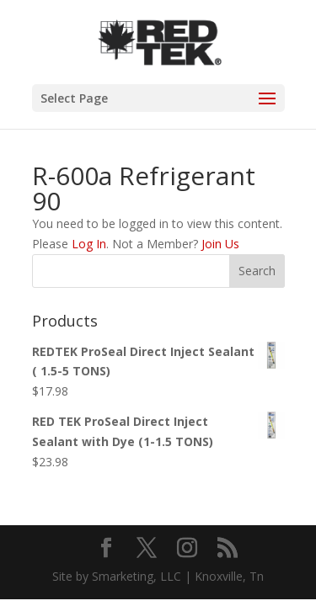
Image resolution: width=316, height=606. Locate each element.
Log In (89, 244)
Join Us (220, 244)
